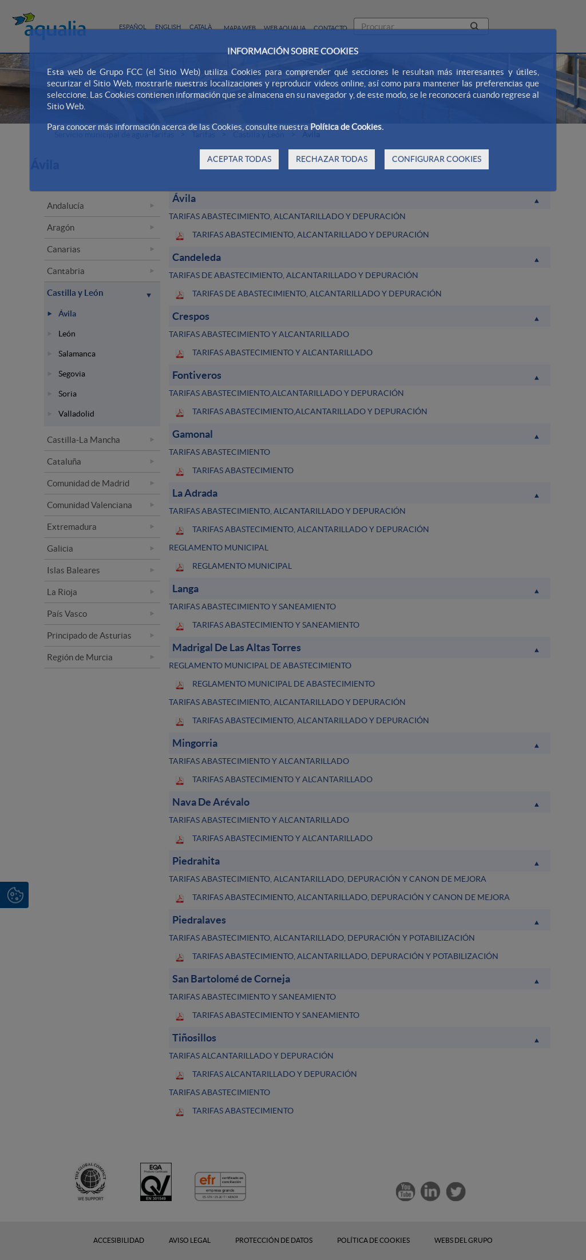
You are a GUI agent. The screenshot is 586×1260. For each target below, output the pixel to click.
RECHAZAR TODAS (331, 159)
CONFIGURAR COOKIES (436, 159)
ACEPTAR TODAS (239, 159)
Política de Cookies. (346, 127)
